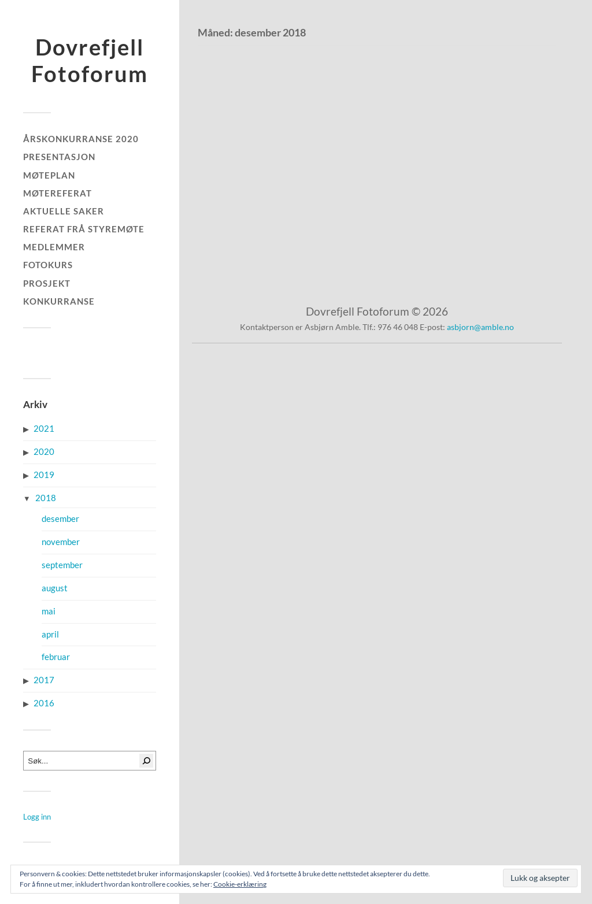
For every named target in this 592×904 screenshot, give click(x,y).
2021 (44, 429)
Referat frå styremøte (84, 229)
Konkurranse (59, 301)
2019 (44, 475)
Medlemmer (54, 247)
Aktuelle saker (63, 211)
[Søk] (146, 761)
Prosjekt (47, 283)
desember (60, 519)
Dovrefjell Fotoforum (89, 60)
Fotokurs (48, 265)
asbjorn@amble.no (480, 327)
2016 (44, 703)
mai (49, 611)
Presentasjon (59, 156)
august (55, 588)
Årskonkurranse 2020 (81, 139)
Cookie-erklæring (240, 884)
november (61, 542)
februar (56, 657)
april (50, 634)
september (62, 565)
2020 (44, 452)
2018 (45, 498)
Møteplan (49, 175)
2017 (44, 680)
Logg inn (37, 816)
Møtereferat (57, 193)
